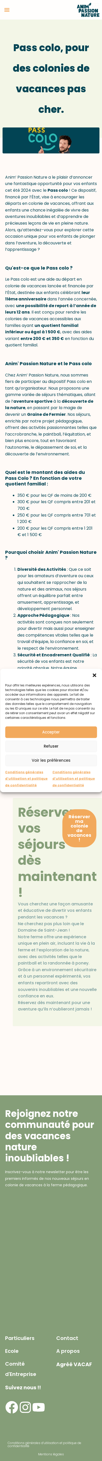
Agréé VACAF (74, 1364)
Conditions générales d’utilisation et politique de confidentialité (26, 778)
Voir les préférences (51, 760)
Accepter (51, 732)
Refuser (51, 746)
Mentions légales (51, 1454)
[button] (94, 675)
